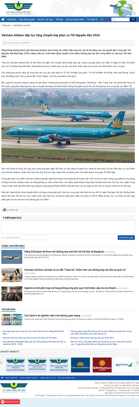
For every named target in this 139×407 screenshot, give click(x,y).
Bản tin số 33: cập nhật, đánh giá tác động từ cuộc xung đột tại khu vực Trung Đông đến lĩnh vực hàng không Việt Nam (101, 345)
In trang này (12, 209)
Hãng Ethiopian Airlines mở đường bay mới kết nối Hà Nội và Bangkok (64, 253)
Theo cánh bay (11, 380)
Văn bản (59, 19)
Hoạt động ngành (27, 19)
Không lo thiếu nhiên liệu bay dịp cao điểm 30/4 (92, 339)
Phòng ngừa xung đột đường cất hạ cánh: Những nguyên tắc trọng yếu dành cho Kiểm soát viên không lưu (101, 334)
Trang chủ (5, 25)
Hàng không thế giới (28, 380)
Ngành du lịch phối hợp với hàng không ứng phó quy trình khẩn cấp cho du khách (70, 290)
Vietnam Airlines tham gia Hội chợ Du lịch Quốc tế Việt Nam (30, 339)
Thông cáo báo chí (47, 380)
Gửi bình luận (126, 239)
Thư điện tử (92, 19)
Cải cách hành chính (75, 19)
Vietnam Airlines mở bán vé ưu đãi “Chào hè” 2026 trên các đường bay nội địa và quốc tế (75, 271)
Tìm (133, 19)
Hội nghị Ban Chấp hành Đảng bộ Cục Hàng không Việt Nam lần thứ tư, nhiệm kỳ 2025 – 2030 (34, 345)
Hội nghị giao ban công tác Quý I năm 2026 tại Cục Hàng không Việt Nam (33, 334)
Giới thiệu (11, 19)
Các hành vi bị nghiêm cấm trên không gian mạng (52, 317)
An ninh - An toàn (45, 19)
